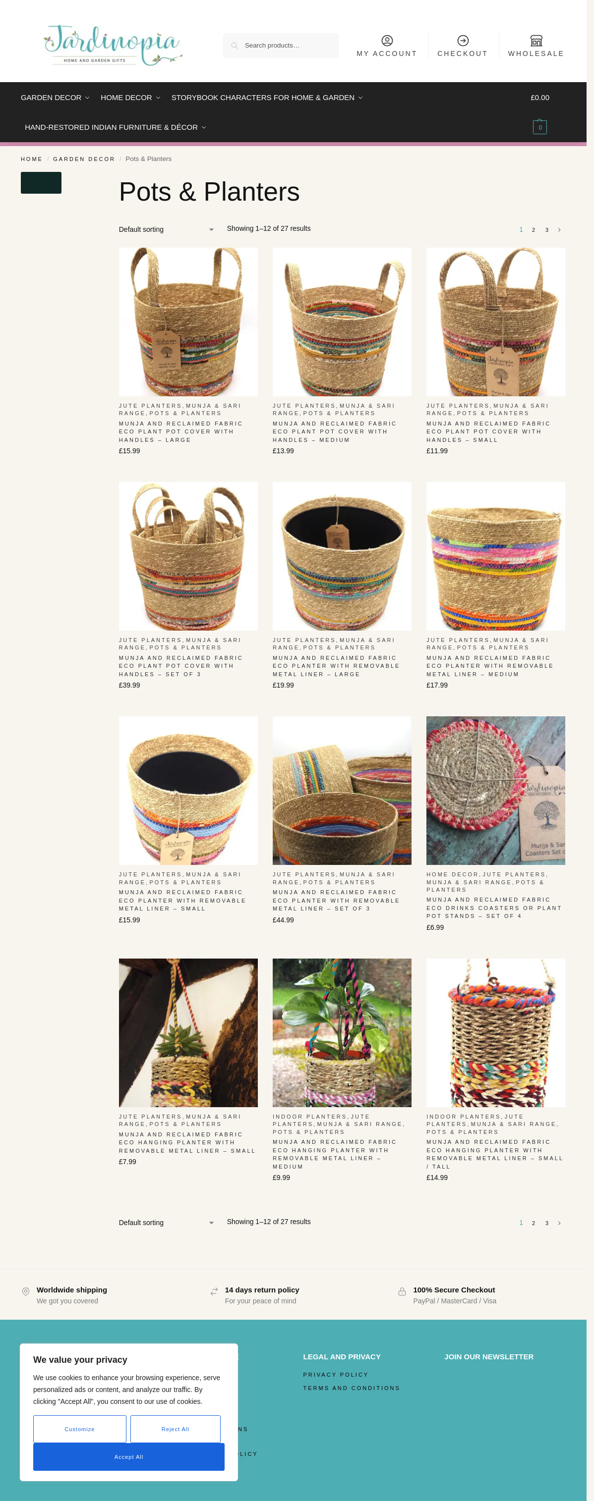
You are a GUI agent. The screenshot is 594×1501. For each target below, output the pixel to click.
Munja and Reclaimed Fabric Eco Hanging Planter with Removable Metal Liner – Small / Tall (495, 1154)
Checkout (462, 45)
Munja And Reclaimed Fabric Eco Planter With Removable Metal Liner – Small (183, 900)
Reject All (175, 1429)
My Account (386, 45)
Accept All (129, 1457)
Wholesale (536, 45)
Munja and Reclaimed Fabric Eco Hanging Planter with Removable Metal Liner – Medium (335, 1154)
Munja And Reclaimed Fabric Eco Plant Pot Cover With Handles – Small (488, 432)
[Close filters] (41, 183)
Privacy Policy (336, 1375)
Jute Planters (150, 406)
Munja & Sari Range (469, 882)
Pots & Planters (185, 413)
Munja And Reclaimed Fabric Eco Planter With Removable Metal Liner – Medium (490, 666)
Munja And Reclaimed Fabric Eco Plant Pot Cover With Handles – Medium (335, 432)
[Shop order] (167, 229)
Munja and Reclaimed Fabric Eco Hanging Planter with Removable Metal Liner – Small (187, 1142)
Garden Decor (84, 159)
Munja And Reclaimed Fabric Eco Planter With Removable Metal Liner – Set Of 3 (337, 900)
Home (32, 159)
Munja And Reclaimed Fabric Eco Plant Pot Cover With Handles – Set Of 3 (181, 666)
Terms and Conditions (352, 1388)
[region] (129, 1412)
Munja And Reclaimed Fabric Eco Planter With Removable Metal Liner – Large (337, 666)
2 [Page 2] (534, 230)
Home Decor (452, 874)
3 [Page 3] (547, 230)
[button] (548, 112)
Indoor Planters (310, 1117)
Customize (79, 1429)
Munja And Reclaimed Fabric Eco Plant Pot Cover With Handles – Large (181, 432)
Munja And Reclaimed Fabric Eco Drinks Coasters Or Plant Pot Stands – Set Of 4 (494, 908)
